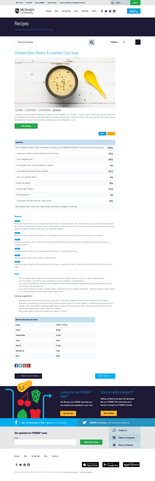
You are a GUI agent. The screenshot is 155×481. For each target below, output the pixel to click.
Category (114, 42)
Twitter (106, 11)
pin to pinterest (24, 365)
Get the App (68, 413)
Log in (135, 3)
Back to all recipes (28, 376)
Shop (45, 456)
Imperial (111, 134)
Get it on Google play (111, 464)
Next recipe (105, 376)
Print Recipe (26, 126)
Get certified (109, 413)
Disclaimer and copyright (70, 472)
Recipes (17, 456)
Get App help (35, 456)
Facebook (102, 11)
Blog (25, 456)
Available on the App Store (90, 464)
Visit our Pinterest (125, 445)
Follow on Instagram (126, 437)
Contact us (122, 430)
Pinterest (110, 11)
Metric (102, 134)
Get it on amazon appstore (131, 464)
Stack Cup (58, 110)
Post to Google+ (28, 365)
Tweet (20, 365)
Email (16, 438)
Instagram (114, 11)
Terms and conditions (86, 472)
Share (16, 365)
